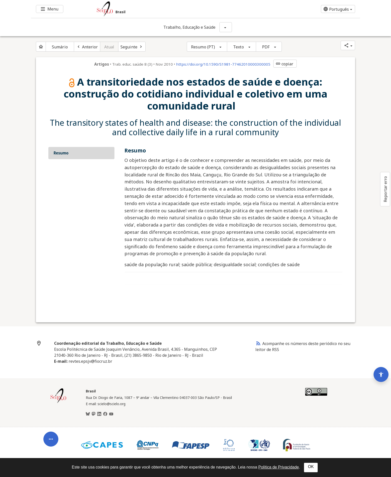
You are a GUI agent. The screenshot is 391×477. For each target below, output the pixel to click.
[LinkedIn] (99, 414)
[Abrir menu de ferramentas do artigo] (50, 436)
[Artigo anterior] (87, 47)
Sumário (60, 47)
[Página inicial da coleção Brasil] (58, 402)
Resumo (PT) (203, 47)
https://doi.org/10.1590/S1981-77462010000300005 (223, 64)
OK (311, 467)
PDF (266, 47)
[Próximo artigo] (132, 47)
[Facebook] (105, 414)
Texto (238, 47)
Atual (109, 47)
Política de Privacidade (278, 467)
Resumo (61, 152)
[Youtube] (111, 414)
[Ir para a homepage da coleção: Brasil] (168, 9)
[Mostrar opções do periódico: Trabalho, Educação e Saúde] (225, 27)
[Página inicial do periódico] (41, 47)
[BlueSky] (88, 414)
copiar (284, 64)
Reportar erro (385, 189)
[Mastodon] (93, 414)
